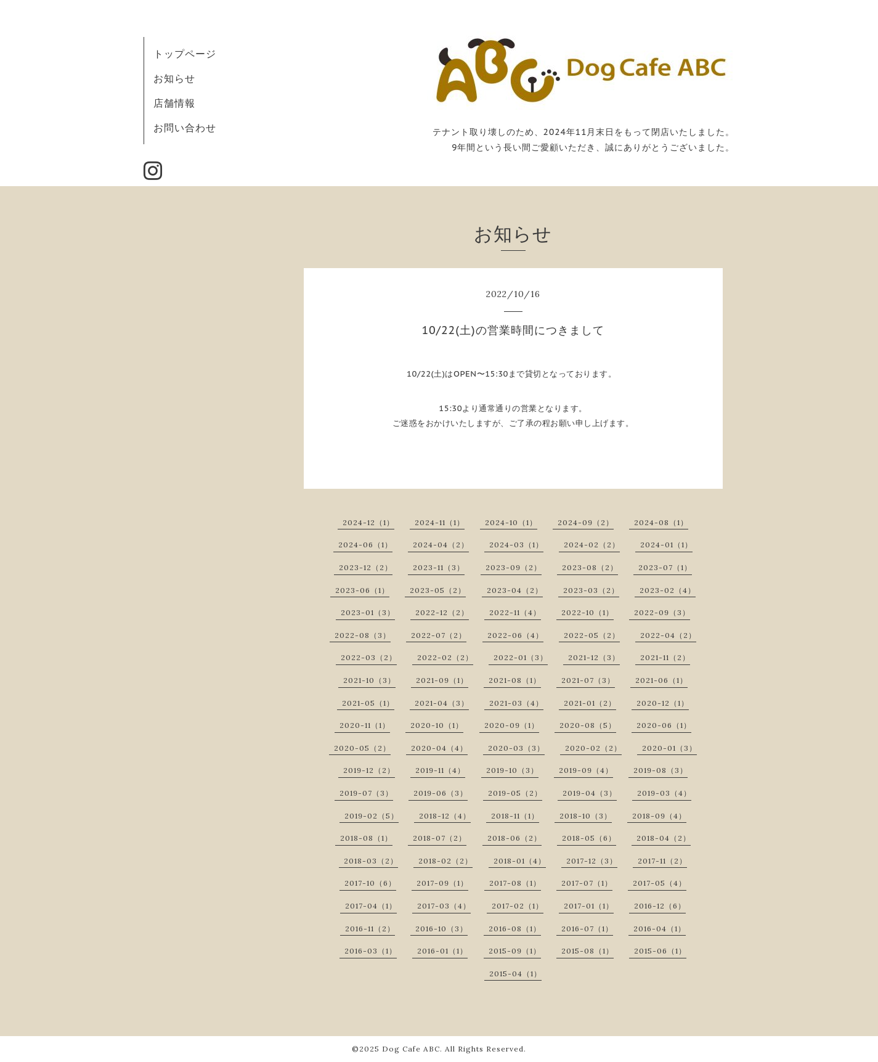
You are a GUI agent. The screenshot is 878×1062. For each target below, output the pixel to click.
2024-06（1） (365, 544)
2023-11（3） (439, 567)
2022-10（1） (587, 612)
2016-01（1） (442, 950)
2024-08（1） (661, 522)
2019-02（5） (371, 815)
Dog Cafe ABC (411, 1048)
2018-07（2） (439, 838)
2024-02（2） (592, 544)
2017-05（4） (659, 883)
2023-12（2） (365, 567)
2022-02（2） (445, 657)
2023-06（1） (362, 590)
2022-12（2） (442, 612)
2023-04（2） (515, 590)
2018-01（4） (520, 860)
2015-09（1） (515, 950)
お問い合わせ (184, 127)
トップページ (184, 53)
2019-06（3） (440, 793)
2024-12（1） (368, 522)
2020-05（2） (362, 748)
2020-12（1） (662, 703)
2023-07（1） (665, 567)
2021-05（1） (368, 703)
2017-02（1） (517, 905)
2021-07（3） (588, 680)
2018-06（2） (514, 838)
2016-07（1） (587, 928)
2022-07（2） (438, 635)
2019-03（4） (664, 793)
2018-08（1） (366, 838)
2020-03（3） (516, 748)
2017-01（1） (589, 905)
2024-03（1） (516, 544)
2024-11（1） (440, 522)
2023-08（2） (590, 567)
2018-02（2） (445, 860)
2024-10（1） (511, 522)
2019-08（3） (660, 770)
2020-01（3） (669, 748)
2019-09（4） (586, 770)
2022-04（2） (668, 635)
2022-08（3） (363, 635)
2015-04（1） (515, 973)
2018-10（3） (585, 815)
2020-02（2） (593, 748)
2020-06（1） (663, 725)
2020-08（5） (587, 725)
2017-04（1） (371, 905)
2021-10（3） (369, 680)
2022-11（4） (515, 612)
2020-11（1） (364, 725)
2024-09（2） (586, 522)
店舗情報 (174, 103)
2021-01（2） (590, 703)
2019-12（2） (369, 770)
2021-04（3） (442, 703)
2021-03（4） (516, 703)
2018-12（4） (445, 815)
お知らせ (174, 78)
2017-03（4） (444, 905)
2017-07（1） (586, 883)
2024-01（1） (666, 544)
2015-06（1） (660, 950)
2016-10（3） (441, 928)
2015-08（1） (587, 950)
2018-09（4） (659, 815)
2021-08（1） (515, 680)
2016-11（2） (370, 928)
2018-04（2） (663, 838)
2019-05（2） (515, 793)
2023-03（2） (591, 590)
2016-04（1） (659, 928)
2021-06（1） (661, 680)
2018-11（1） (515, 815)
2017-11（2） (662, 860)
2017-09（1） (442, 883)
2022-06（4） (515, 635)
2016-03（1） (370, 950)
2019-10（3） (512, 770)
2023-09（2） (514, 567)
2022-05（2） (592, 635)
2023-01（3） (368, 612)
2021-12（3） (594, 657)
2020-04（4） (439, 748)
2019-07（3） (366, 793)
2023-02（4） (668, 590)
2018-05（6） (589, 838)
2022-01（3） (521, 657)
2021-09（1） (442, 680)
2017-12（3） (591, 860)
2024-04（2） (441, 544)
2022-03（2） (369, 657)
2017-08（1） (515, 883)
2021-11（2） (665, 657)
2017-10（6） (370, 883)
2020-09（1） (511, 725)
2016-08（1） (515, 928)
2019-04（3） (590, 793)
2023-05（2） (438, 590)
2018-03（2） (371, 860)
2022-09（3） (662, 612)
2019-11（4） (440, 770)
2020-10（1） (436, 725)
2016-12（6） (660, 905)
